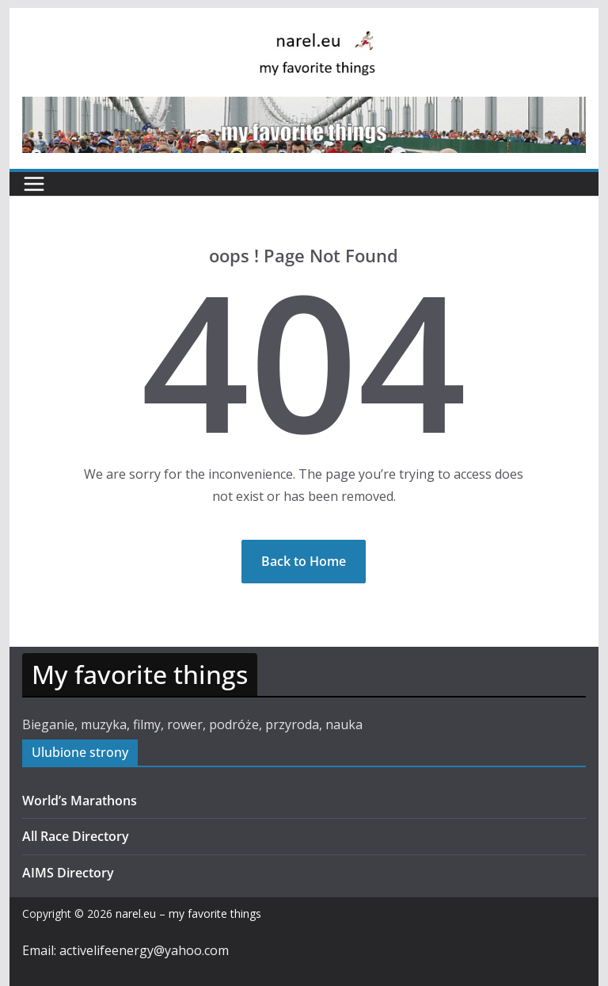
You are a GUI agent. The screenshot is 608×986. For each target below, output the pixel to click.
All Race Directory (75, 836)
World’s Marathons (79, 800)
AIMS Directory (68, 872)
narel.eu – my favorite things (188, 913)
